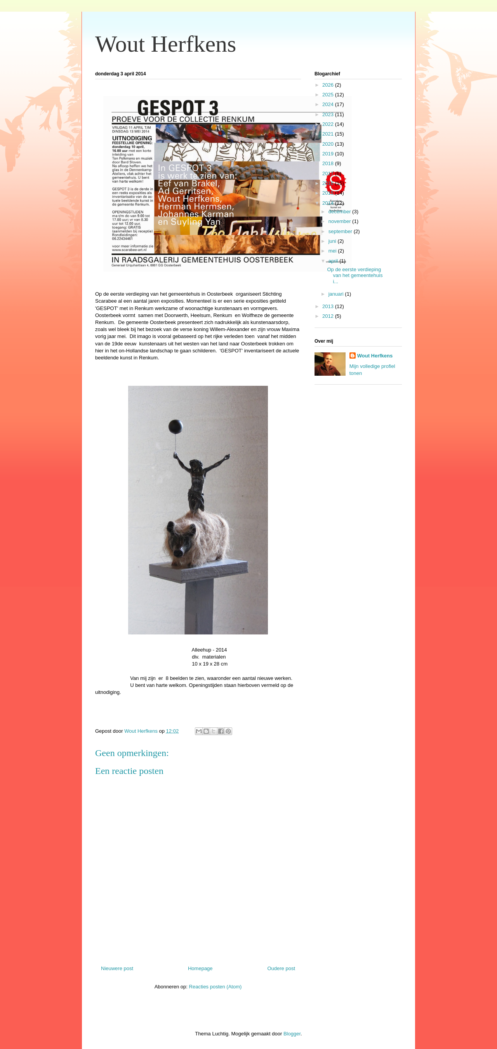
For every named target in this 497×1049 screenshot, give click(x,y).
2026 (328, 85)
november (340, 221)
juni (333, 241)
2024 (328, 104)
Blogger (292, 1034)
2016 (328, 183)
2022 (328, 124)
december (340, 211)
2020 (328, 144)
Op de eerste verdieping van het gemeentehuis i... (354, 275)
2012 (328, 316)
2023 (328, 114)
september (341, 231)
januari (336, 294)
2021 (328, 134)
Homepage (200, 968)
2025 (328, 95)
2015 (328, 193)
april (333, 261)
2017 (328, 173)
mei (333, 251)
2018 (328, 163)
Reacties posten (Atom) (215, 987)
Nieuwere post (117, 968)
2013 (328, 306)
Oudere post (281, 968)
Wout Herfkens (165, 44)
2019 (328, 154)
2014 (328, 203)
